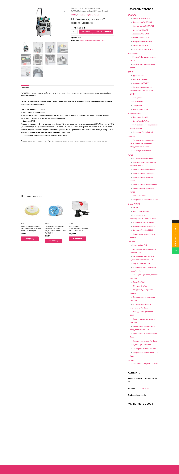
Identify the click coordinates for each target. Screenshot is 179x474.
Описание (25, 87)
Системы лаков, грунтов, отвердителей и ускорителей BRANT (141, 90)
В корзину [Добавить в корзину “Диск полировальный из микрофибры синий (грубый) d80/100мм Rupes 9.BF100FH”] (53, 241)
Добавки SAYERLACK (141, 34)
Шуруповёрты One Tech (142, 345)
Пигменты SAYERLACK (141, 18)
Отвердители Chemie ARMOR (144, 226)
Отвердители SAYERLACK (142, 42)
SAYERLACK (132, 15)
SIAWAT (131, 360)
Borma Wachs (133, 54)
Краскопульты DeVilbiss (142, 151)
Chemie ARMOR (134, 204)
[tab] (25, 87)
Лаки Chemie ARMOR (141, 211)
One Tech (131, 242)
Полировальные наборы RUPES (145, 185)
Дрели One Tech (139, 282)
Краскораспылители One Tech (144, 349)
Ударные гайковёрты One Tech (145, 341)
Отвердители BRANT (141, 83)
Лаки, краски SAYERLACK (142, 22)
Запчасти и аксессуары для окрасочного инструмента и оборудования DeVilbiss (142, 143)
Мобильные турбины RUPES (88, 15)
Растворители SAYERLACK (143, 49)
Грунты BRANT (138, 76)
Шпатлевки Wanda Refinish (143, 132)
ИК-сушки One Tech (140, 286)
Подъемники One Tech (141, 264)
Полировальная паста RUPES (144, 170)
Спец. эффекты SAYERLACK (143, 26)
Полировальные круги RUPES (144, 173)
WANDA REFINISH (134, 114)
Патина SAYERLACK (140, 45)
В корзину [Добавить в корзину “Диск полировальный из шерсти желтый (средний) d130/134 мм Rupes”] (30, 238)
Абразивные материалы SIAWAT (145, 364)
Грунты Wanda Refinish (141, 121)
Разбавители (138, 102)
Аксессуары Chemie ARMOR (143, 222)
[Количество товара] (74, 32)
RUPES (81, 8)
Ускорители (137, 106)
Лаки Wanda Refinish (140, 117)
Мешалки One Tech (140, 245)
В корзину (86, 31)
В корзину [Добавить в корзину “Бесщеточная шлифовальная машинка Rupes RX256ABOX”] (77, 238)
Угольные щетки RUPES (142, 196)
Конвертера (137, 98)
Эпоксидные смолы (140, 109)
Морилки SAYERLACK (141, 38)
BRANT (130, 72)
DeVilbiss (131, 137)
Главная (74, 8)
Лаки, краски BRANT (141, 79)
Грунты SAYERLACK (140, 30)
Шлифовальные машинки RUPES (145, 200)
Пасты (135, 207)
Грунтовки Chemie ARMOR (143, 230)
